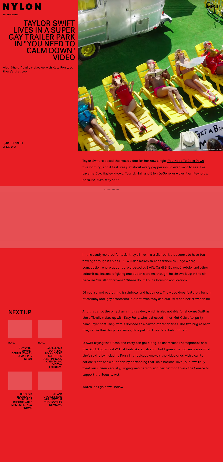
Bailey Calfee (14, 143)
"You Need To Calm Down (185, 160)
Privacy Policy (27, 299)
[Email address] (35, 277)
